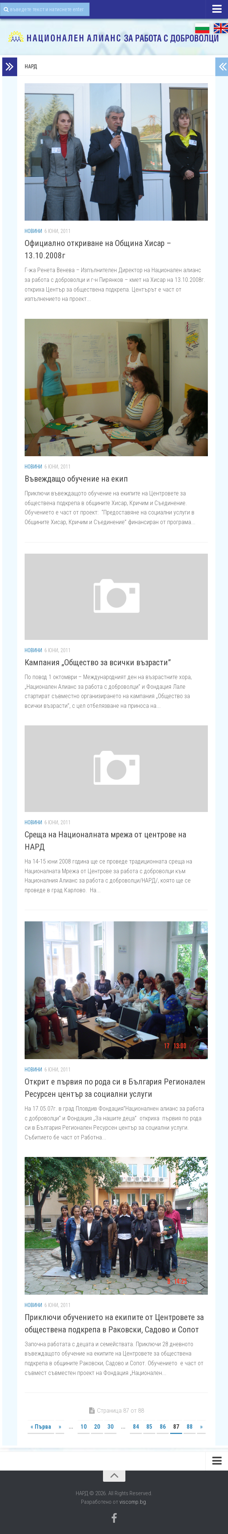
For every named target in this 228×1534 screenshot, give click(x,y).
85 (149, 1426)
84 (136, 1426)
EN (221, 28)
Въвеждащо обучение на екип (76, 478)
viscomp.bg (132, 1502)
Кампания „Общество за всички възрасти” (98, 662)
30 (110, 1426)
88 (190, 1426)
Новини (33, 231)
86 (163, 1426)
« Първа (41, 1426)
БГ (202, 28)
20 (97, 1426)
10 (84, 1426)
